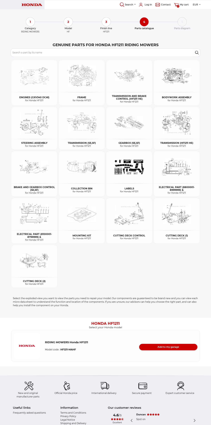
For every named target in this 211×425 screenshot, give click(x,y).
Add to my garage (168, 347)
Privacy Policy (68, 416)
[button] (27, 346)
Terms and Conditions (73, 412)
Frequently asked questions (29, 412)
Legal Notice (67, 419)
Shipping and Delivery (73, 423)
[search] (196, 52)
